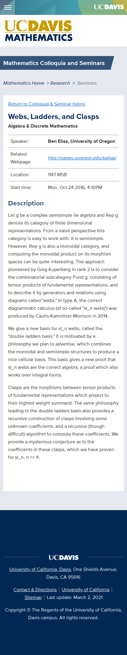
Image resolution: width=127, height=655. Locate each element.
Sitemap (33, 597)
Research (60, 83)
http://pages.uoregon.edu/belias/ (82, 157)
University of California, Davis (40, 569)
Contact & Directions (35, 589)
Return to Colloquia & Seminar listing (46, 103)
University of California (85, 589)
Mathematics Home (23, 83)
